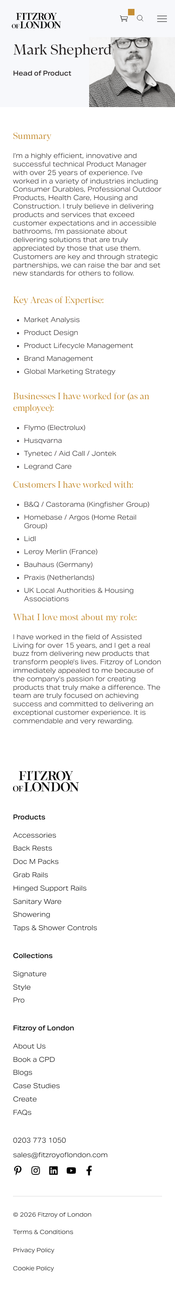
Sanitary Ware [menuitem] (37, 901)
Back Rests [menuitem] (32, 848)
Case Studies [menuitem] (36, 1086)
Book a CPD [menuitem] (34, 1059)
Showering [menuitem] (31, 914)
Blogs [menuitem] (22, 1072)
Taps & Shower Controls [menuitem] (55, 928)
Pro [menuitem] (19, 1000)
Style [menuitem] (22, 987)
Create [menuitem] (25, 1099)
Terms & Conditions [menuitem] (43, 1232)
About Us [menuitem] (29, 1046)
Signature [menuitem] (30, 974)
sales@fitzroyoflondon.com (60, 1155)
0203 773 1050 (39, 1141)
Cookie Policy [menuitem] (33, 1268)
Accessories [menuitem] (34, 835)
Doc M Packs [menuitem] (36, 861)
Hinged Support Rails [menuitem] (50, 888)
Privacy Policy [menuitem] (33, 1250)
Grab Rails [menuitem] (30, 875)
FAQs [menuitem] (22, 1112)
